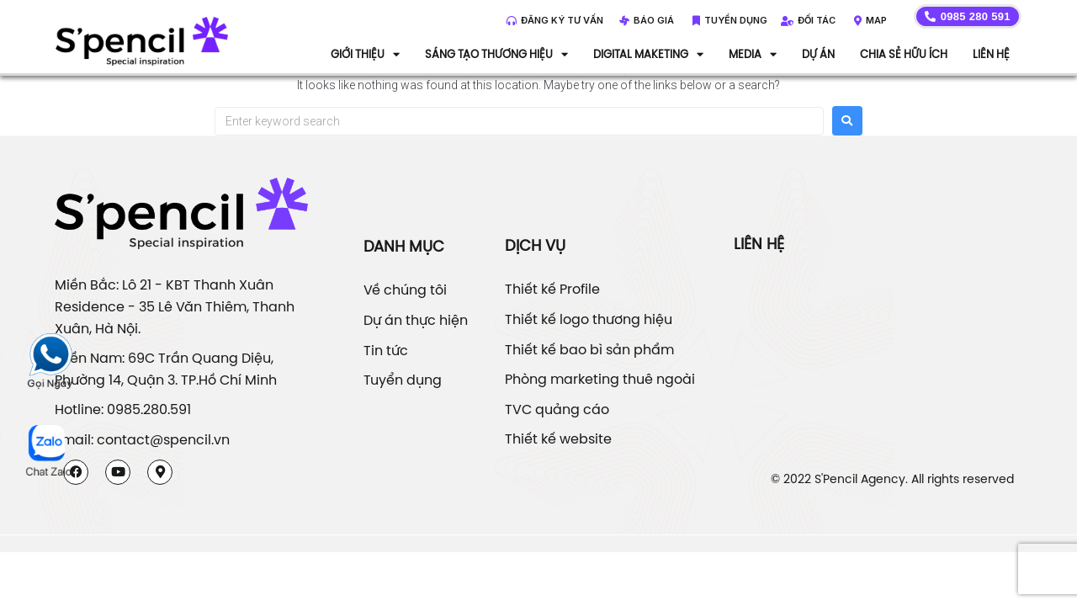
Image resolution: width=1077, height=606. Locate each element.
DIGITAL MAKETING (648, 53)
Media (753, 53)
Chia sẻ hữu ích (903, 53)
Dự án (818, 53)
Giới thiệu (365, 53)
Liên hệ (991, 53)
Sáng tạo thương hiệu (496, 53)
